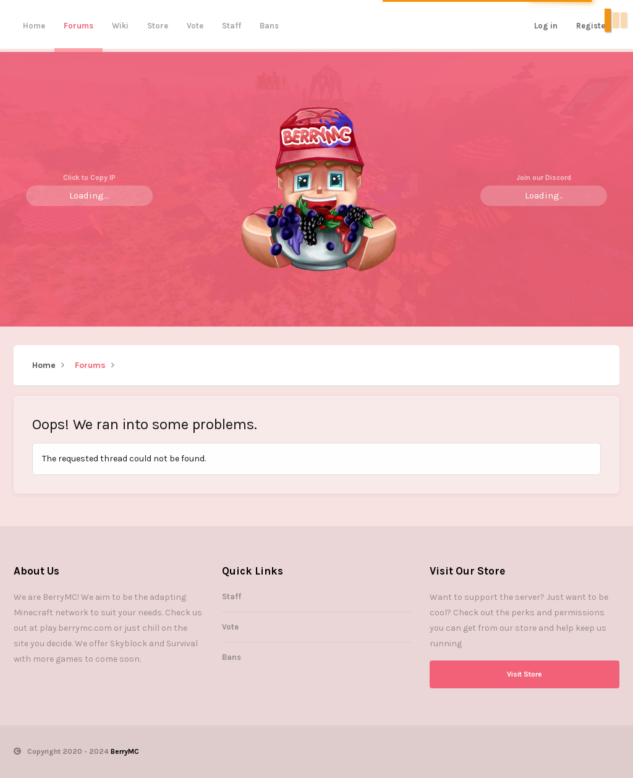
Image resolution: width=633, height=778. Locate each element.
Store (157, 25)
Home (34, 25)
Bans (269, 25)
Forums (78, 25)
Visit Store (524, 674)
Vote (195, 25)
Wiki (120, 25)
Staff (231, 25)
